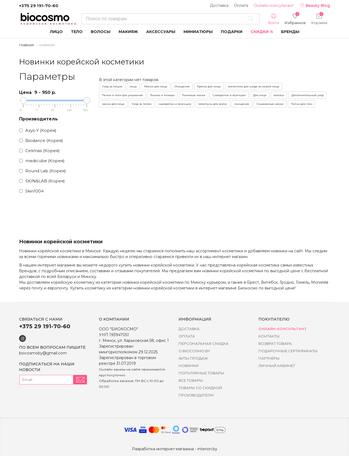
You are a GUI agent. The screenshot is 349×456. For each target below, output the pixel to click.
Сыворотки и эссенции (229, 95)
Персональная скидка (203, 343)
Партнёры (269, 358)
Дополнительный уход (307, 95)
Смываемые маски (270, 104)
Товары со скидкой (200, 388)
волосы (279, 95)
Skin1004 (31, 191)
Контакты (269, 336)
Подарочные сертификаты (288, 351)
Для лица (259, 95)
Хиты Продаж (193, 358)
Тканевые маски (193, 95)
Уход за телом (141, 104)
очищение (241, 104)
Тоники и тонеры (162, 95)
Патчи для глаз (301, 104)
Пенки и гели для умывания (122, 95)
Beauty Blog (314, 5)
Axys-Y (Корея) (37, 130)
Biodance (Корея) (41, 140)
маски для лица (113, 104)
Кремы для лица (209, 86)
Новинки (189, 365)
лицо (133, 86)
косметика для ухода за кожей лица (253, 86)
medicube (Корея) (42, 160)
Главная (26, 45)
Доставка (219, 5)
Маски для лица (155, 86)
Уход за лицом (112, 86)
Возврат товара (275, 343)
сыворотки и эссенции (175, 104)
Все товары (191, 380)
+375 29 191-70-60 (38, 5)
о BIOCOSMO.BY (194, 351)
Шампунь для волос (212, 104)
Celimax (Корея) (39, 150)
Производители (196, 395)
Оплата (241, 5)
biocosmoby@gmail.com (43, 353)
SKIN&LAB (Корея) (42, 180)
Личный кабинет (276, 365)
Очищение (182, 86)
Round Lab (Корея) (42, 170)
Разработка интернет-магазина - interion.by (174, 448)
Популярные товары (201, 373)
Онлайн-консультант (274, 5)
